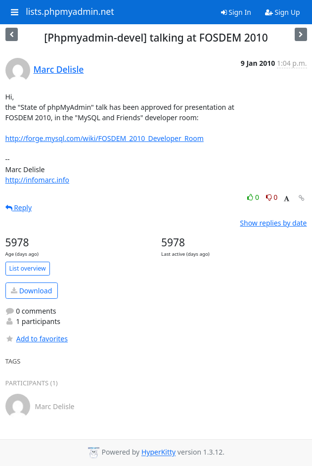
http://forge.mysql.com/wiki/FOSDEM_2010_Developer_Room (104, 138)
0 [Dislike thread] (272, 197)
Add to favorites (36, 338)
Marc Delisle (59, 69)
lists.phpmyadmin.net (70, 12)
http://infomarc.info (37, 180)
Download (31, 290)
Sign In (236, 12)
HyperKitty (158, 452)
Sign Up (282, 12)
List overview (27, 268)
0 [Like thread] (254, 197)
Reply (18, 207)
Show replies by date (273, 223)
